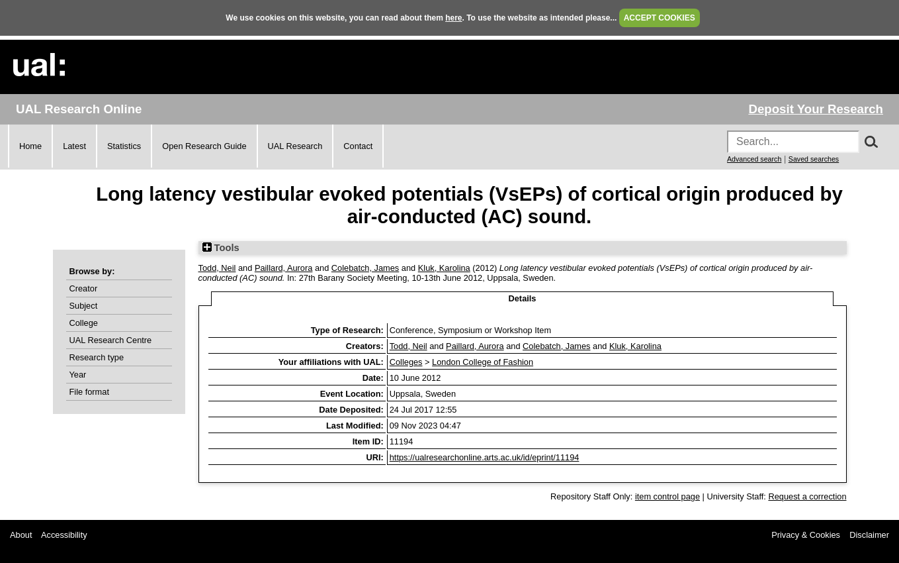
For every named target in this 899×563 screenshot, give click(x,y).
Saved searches (814, 159)
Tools (220, 247)
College (83, 323)
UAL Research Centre (110, 340)
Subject (83, 306)
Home (30, 146)
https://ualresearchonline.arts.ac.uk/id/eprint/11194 (484, 457)
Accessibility (64, 535)
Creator (83, 288)
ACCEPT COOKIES (659, 18)
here (453, 18)
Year (78, 375)
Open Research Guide (204, 146)
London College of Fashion (482, 362)
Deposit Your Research (815, 109)
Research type (96, 357)
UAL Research (295, 146)
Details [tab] (522, 298)
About (21, 535)
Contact (357, 146)
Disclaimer (869, 535)
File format (89, 392)
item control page (667, 496)
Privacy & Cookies (805, 535)
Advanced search (754, 159)
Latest (74, 146)
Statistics (124, 146)
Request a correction (807, 496)
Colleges (406, 362)
